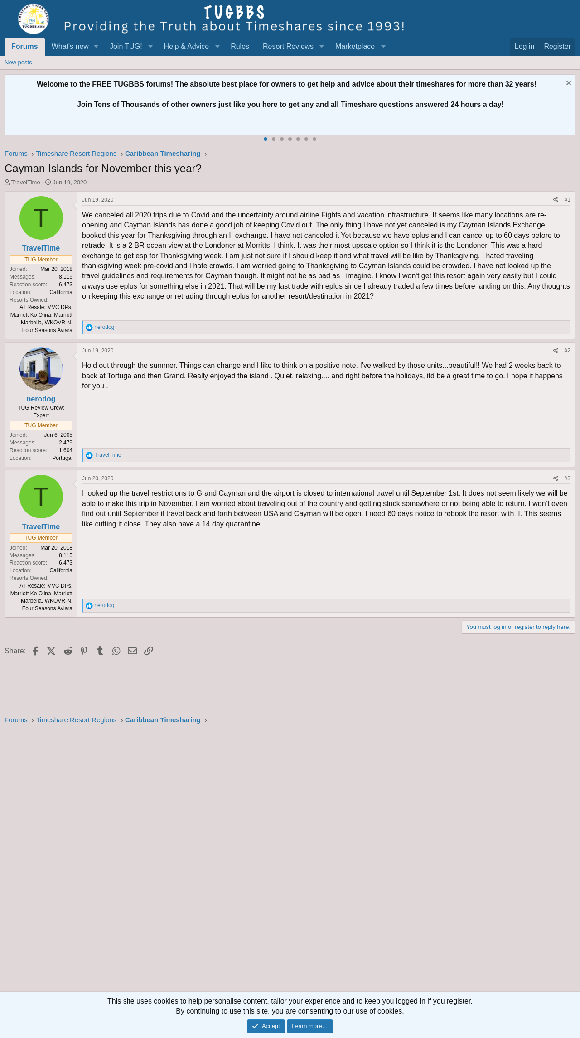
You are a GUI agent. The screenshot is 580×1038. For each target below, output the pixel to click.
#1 (567, 200)
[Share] (555, 200)
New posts (18, 62)
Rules (240, 46)
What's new (70, 46)
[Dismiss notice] (567, 84)
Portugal (62, 458)
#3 (567, 478)
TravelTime (25, 182)
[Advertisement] (276, 861)
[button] (96, 46)
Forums (24, 46)
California (60, 292)
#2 (567, 351)
